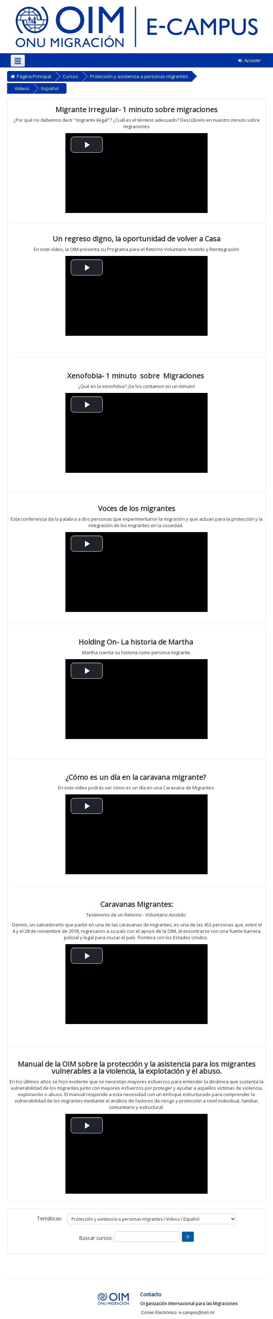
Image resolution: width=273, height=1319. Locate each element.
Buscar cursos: (96, 1238)
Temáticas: (49, 1218)
